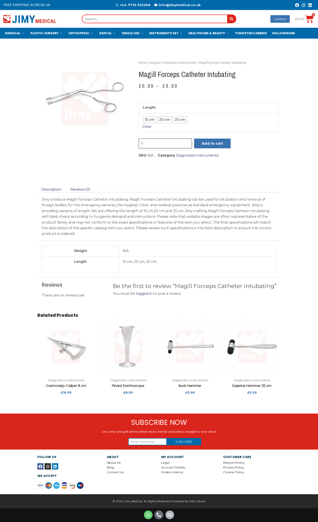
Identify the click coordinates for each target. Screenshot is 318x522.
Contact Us (115, 472)
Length (149, 107)
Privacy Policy (233, 467)
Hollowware (283, 33)
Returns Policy (234, 463)
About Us (114, 463)
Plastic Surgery (46, 33)
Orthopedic (81, 33)
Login (165, 463)
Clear (147, 126)
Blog (110, 467)
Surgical (15, 33)
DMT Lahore (197, 501)
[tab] (51, 189)
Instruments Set (166, 33)
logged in (144, 293)
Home (143, 63)
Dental (108, 33)
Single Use (133, 33)
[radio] (149, 119)
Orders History (172, 472)
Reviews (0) (80, 189)
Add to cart (212, 143)
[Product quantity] (165, 143)
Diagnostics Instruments (179, 63)
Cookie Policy (233, 472)
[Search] (231, 19)
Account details (173, 467)
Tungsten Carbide (251, 33)
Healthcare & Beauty (209, 33)
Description (51, 189)
